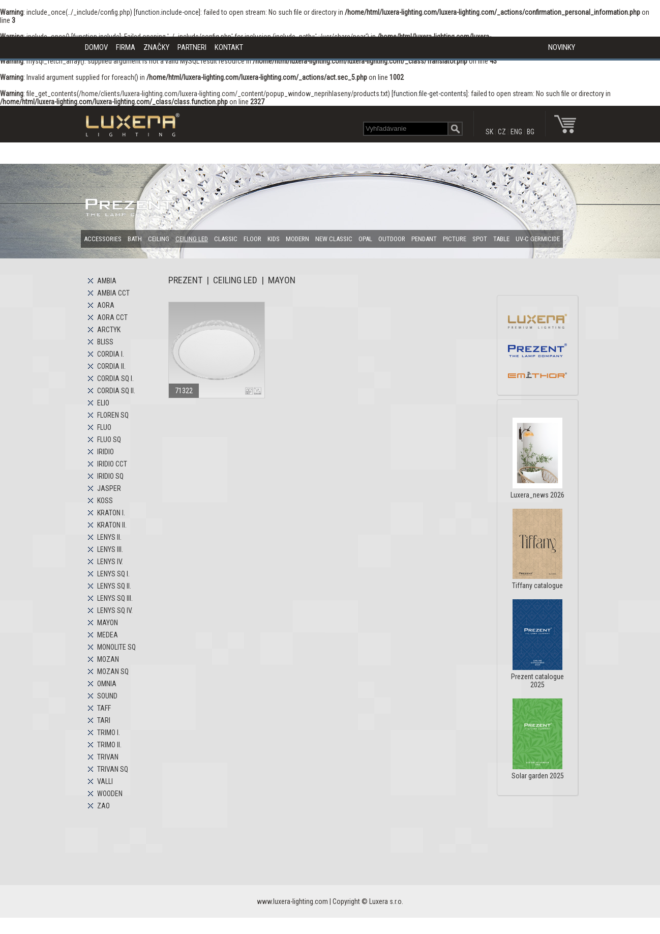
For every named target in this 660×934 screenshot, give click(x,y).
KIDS (273, 239)
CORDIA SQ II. (116, 391)
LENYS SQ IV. (115, 610)
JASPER (109, 488)
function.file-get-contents (429, 94)
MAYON (107, 623)
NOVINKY (561, 47)
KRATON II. (112, 525)
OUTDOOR (391, 239)
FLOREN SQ (113, 415)
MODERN (297, 239)
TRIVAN (107, 757)
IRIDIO (105, 452)
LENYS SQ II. (114, 586)
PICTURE (454, 239)
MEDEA (107, 635)
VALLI (105, 781)
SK (489, 132)
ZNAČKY (156, 47)
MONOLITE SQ (116, 647)
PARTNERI (191, 47)
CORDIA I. (110, 354)
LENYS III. (110, 549)
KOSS (105, 501)
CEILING (158, 239)
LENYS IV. (110, 562)
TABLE (501, 239)
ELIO (103, 403)
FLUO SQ (109, 439)
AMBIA (106, 281)
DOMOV (96, 47)
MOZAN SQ (113, 671)
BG (530, 132)
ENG (516, 132)
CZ (502, 132)
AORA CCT (112, 317)
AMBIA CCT (113, 293)
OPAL (365, 239)
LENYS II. (109, 537)
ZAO (103, 806)
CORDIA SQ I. (115, 378)
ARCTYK (109, 330)
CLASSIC (225, 239)
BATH (135, 239)
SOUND (107, 696)
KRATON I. (111, 513)
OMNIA (106, 684)
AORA (105, 305)
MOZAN (108, 659)
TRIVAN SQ (112, 769)
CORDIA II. (111, 366)
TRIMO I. (108, 732)
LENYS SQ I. (113, 574)
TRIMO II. (109, 745)
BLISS (105, 342)
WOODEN (110, 794)
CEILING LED (191, 239)
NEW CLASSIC (333, 239)
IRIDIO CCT (112, 464)
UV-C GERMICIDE (538, 239)
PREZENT (185, 280)
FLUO (104, 427)
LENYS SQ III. (115, 598)
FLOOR (252, 239)
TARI (103, 720)
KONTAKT (229, 47)
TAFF (104, 708)
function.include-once (167, 12)
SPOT (479, 239)
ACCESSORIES (103, 239)
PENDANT (424, 239)
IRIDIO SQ (110, 476)
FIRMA (125, 47)
